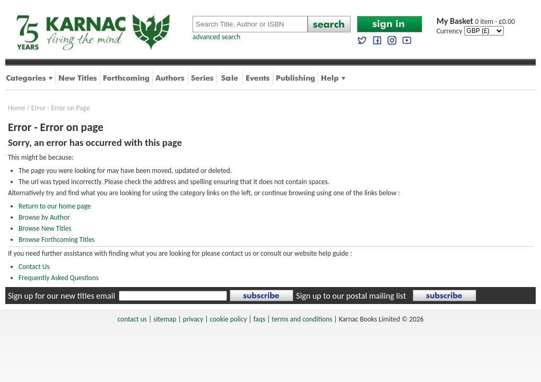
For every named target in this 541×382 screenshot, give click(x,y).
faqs (259, 319)
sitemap (164, 319)
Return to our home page (55, 206)
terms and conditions (302, 319)
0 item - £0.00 (476, 21)
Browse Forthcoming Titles (56, 239)
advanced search (216, 36)
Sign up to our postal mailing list (351, 296)
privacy (193, 319)
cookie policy (228, 319)
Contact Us (34, 266)
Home (16, 107)
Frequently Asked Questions (59, 277)
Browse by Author (44, 217)
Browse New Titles (45, 228)
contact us (132, 319)
